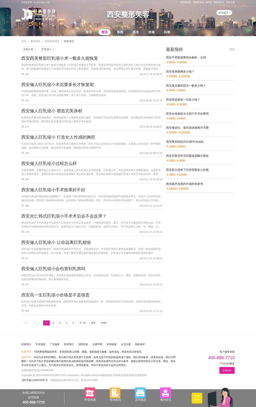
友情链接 (112, 344)
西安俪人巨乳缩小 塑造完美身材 (51, 110)
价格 (151, 32)
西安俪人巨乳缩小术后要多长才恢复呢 (57, 84)
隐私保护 (140, 344)
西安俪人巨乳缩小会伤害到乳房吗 (53, 268)
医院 (120, 32)
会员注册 (126, 344)
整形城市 (36, 41)
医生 (136, 32)
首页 (89, 32)
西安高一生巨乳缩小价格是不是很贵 (55, 295)
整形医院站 (186, 2)
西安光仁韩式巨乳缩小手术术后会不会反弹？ (64, 216)
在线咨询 (227, 370)
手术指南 (41, 344)
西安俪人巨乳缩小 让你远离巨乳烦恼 (56, 242)
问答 (167, 32)
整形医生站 (198, 2)
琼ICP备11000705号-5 (34, 380)
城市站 (209, 2)
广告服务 (55, 344)
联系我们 (69, 344)
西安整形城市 (52, 41)
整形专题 (230, 2)
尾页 (93, 323)
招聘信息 (83, 344)
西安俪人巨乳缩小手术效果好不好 (53, 189)
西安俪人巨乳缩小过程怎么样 (49, 163)
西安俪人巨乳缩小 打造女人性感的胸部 (58, 137)
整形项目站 (219, 2)
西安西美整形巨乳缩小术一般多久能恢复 (59, 58)
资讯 (104, 32)
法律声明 (97, 344)
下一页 (82, 323)
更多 (232, 49)
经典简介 (26, 344)
